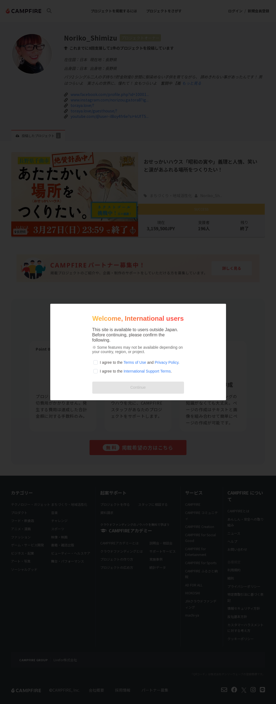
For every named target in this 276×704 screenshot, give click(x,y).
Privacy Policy (166, 362)
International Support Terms (147, 371)
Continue (138, 387)
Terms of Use (135, 362)
